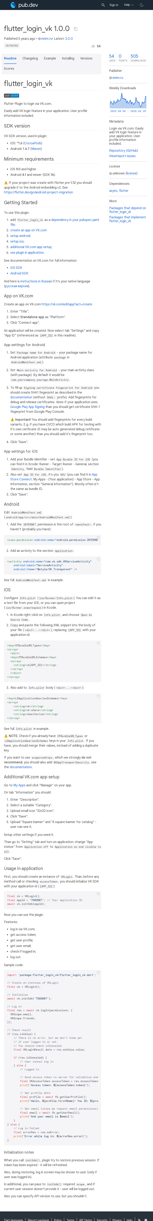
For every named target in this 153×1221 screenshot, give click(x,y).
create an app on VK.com (28, 230)
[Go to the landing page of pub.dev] (24, 5)
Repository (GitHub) (123, 151)
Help (127, 5)
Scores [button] (9, 69)
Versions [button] (86, 58)
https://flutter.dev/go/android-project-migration (38, 192)
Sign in (114, 5)
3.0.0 (69, 39)
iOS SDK (16, 268)
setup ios (17, 241)
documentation (21, 397)
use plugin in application (27, 253)
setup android (20, 236)
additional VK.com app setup (30, 247)
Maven (36, 149)
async (113, 191)
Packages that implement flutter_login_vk (127, 219)
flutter (123, 191)
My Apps (19, 785)
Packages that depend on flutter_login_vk (127, 210)
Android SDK (19, 273)
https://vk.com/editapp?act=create (67, 304)
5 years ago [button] (26, 39)
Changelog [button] (30, 58)
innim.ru (45, 39)
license (131, 173)
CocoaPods (32, 143)
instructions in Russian (36, 281)
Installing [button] (68, 58)
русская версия (16, 286)
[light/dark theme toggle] (141, 5)
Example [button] (50, 58)
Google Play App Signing (27, 407)
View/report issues (122, 156)
